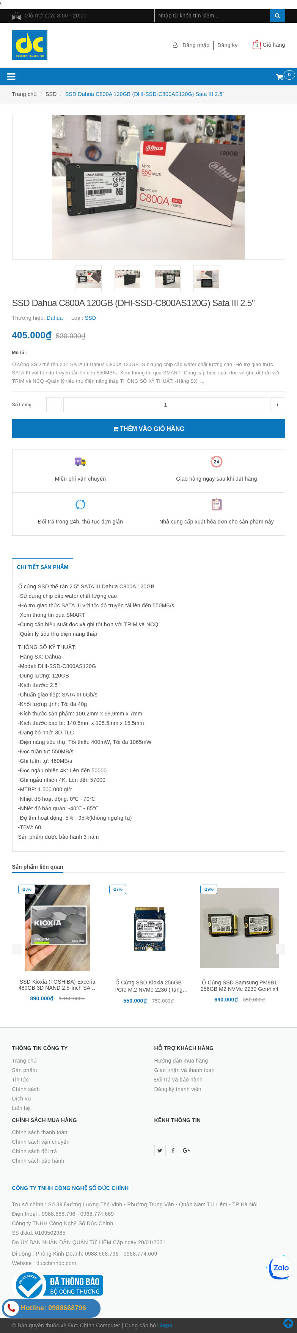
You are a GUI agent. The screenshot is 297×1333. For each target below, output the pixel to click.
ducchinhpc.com (56, 1263)
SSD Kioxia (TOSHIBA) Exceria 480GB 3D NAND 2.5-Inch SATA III (58, 988)
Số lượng (21, 404)
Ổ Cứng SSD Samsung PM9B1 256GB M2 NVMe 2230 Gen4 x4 (239, 985)
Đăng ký (227, 45)
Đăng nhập (195, 45)
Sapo (166, 1325)
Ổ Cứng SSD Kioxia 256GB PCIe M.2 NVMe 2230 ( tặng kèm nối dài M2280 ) (149, 989)
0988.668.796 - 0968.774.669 (78, 1214)
